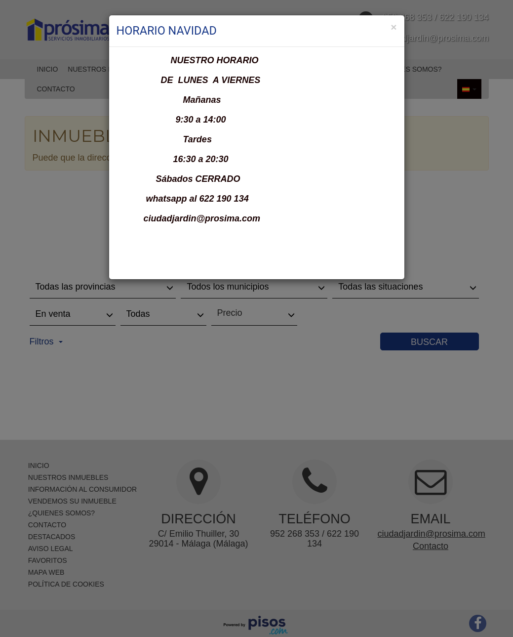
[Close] (393, 27)
